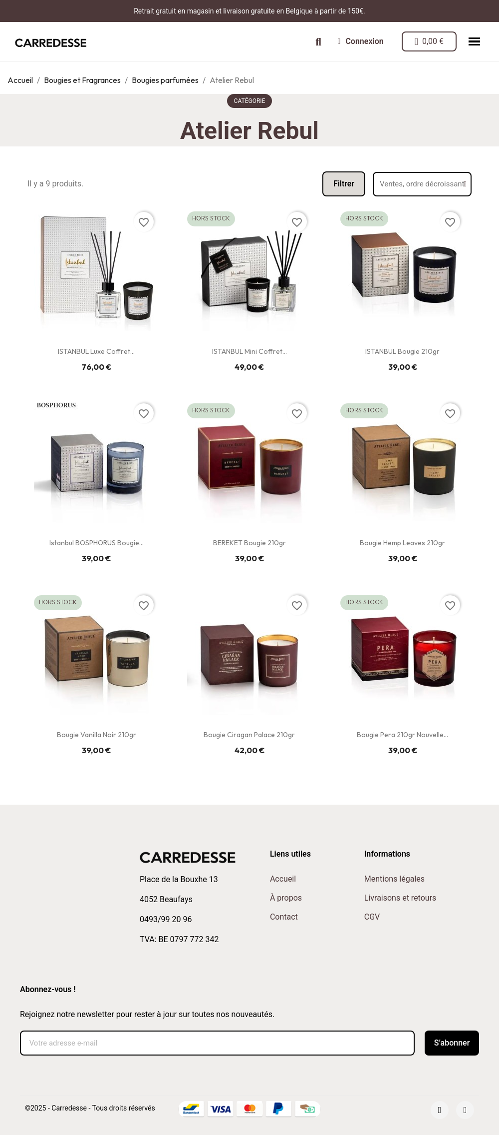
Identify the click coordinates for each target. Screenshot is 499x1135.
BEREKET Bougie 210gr (249, 542)
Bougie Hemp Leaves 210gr (402, 542)
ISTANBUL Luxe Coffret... (96, 351)
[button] (318, 41)
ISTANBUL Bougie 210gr (402, 351)
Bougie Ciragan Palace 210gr (249, 734)
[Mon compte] (361, 41)
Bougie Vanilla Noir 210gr (96, 734)
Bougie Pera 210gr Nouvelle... (402, 734)
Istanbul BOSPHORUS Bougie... (96, 542)
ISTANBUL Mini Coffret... (249, 351)
